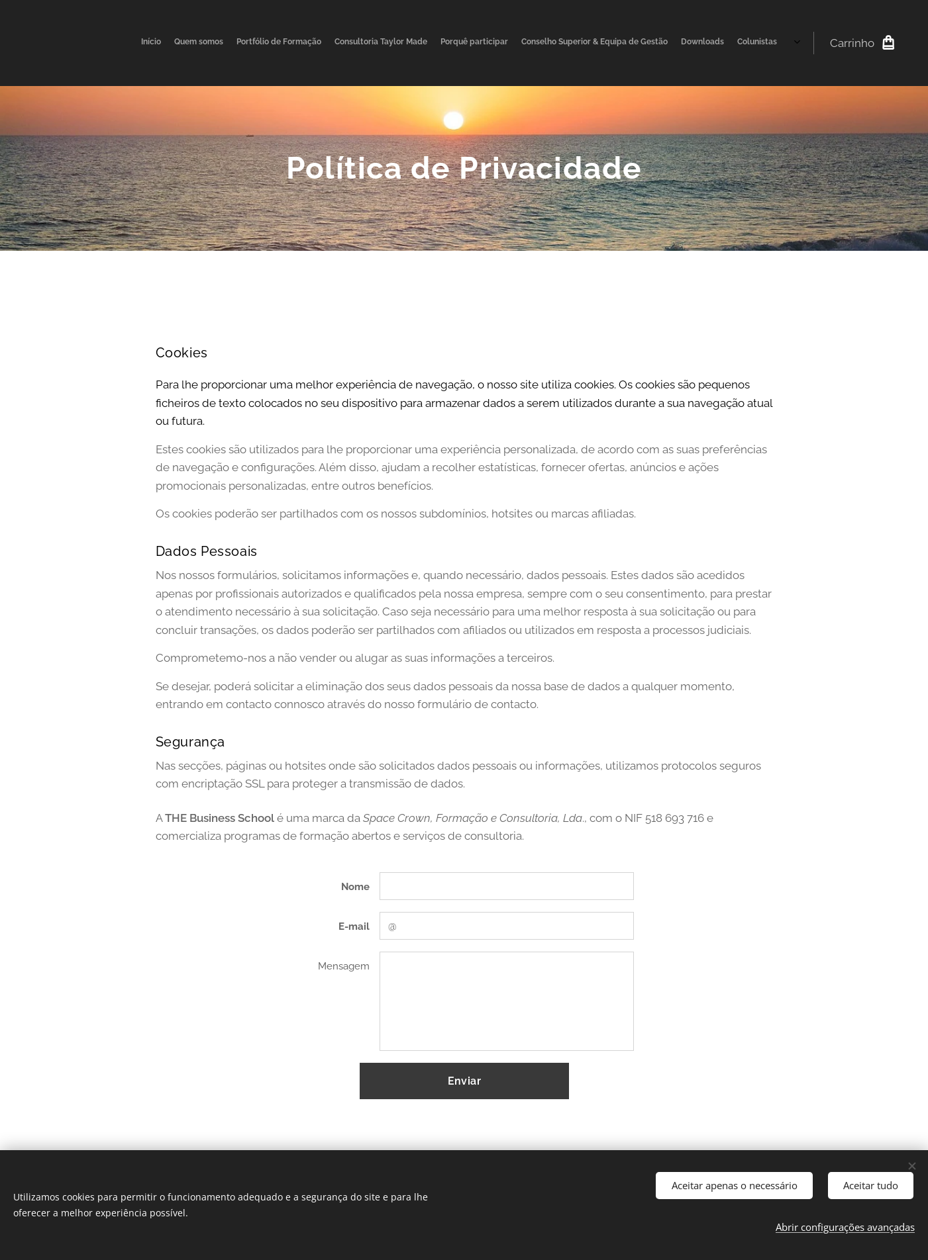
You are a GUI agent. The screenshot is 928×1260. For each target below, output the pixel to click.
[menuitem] (683, 43)
